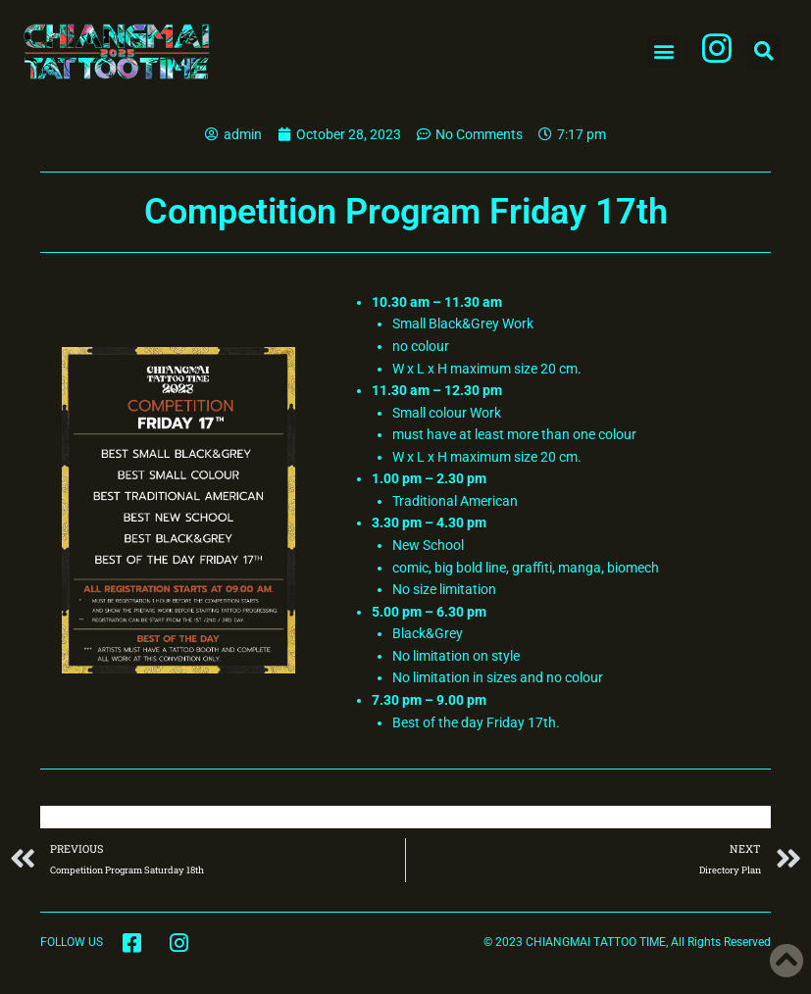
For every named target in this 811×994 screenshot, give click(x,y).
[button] (663, 51)
